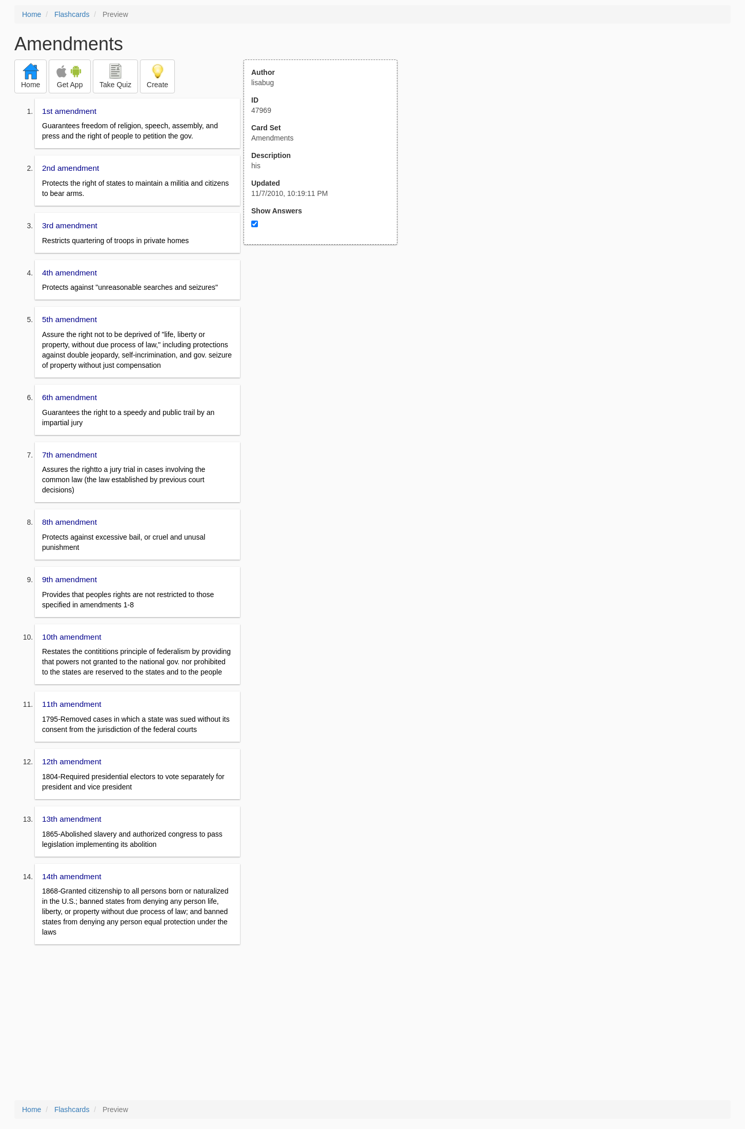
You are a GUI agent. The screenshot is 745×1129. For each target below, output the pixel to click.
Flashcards (71, 14)
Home (31, 14)
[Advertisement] (326, 345)
